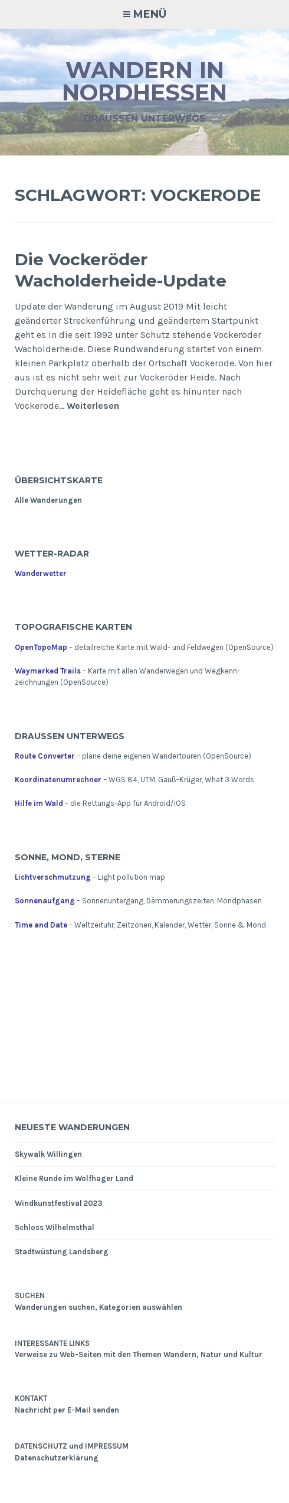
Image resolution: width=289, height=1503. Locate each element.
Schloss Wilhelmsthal (54, 1227)
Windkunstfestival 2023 (59, 1203)
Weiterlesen (93, 406)
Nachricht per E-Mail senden (67, 1410)
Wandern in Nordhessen (144, 81)
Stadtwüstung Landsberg (62, 1251)
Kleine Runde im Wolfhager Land (74, 1178)
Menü (149, 14)
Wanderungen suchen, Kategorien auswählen (98, 1307)
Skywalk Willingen (48, 1154)
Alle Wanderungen (48, 500)
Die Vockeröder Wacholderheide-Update (120, 270)
